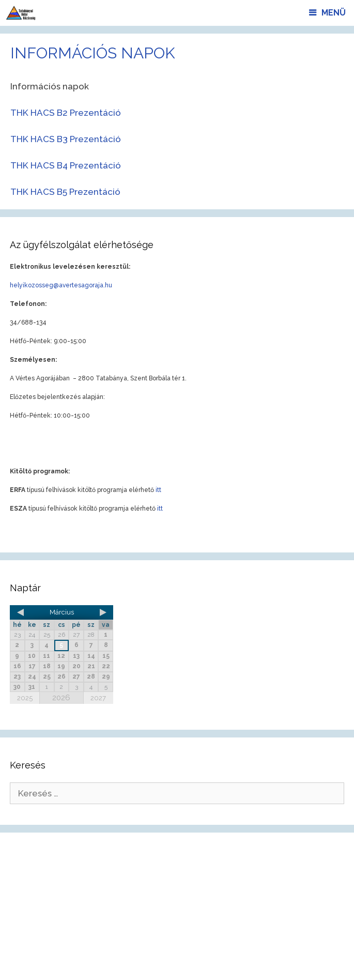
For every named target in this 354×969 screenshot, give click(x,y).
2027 (98, 698)
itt (158, 490)
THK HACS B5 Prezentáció (65, 192)
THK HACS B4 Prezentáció (65, 165)
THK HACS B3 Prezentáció (65, 139)
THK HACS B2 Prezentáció (65, 112)
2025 (25, 698)
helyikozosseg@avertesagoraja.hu (61, 285)
